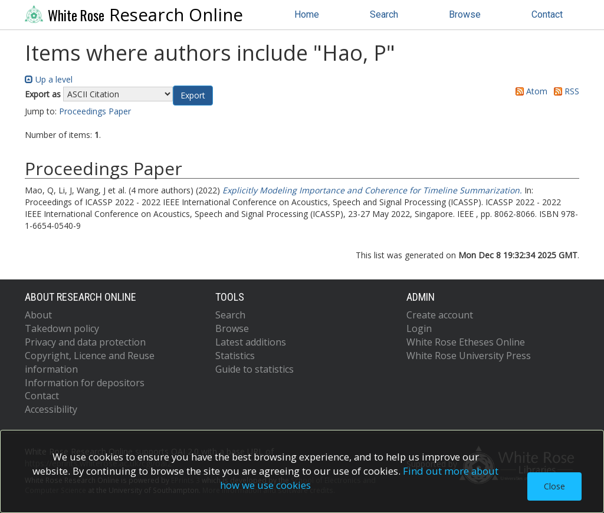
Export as (43, 94)
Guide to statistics (254, 369)
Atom (529, 91)
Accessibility (51, 409)
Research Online (134, 15)
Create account (439, 314)
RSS (564, 91)
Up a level (49, 79)
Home (306, 14)
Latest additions (250, 342)
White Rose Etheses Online (465, 342)
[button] (193, 96)
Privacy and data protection (85, 342)
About (38, 314)
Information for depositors (85, 382)
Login (419, 328)
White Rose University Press (468, 355)
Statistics (235, 355)
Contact (547, 14)
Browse (465, 14)
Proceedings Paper (95, 111)
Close (554, 486)
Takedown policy (62, 328)
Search (384, 14)
